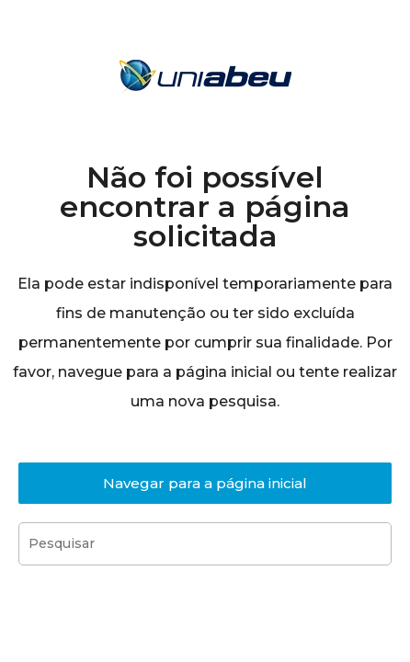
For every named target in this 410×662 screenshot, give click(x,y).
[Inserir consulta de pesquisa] (205, 543)
